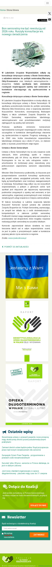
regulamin (8, 535)
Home (2, 10)
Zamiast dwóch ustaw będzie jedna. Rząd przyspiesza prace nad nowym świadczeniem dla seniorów (25, 448)
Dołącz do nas (38, 505)
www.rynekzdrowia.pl (17, 238)
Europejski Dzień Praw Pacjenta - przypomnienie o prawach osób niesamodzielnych (23, 456)
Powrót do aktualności (16, 247)
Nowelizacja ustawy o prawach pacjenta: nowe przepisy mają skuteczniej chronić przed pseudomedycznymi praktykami (25, 439)
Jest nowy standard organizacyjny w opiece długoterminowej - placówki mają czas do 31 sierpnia (24, 472)
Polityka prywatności (45, 566)
